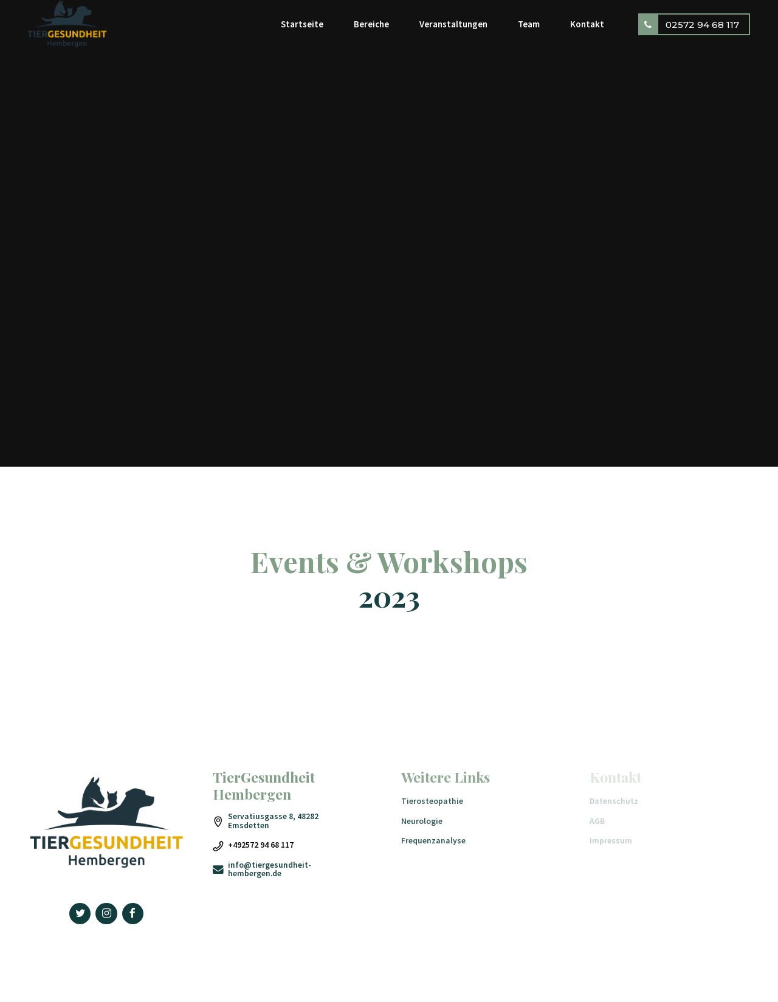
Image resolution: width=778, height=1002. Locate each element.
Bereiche (371, 24)
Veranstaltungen (453, 24)
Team (529, 24)
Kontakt (587, 24)
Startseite (302, 24)
